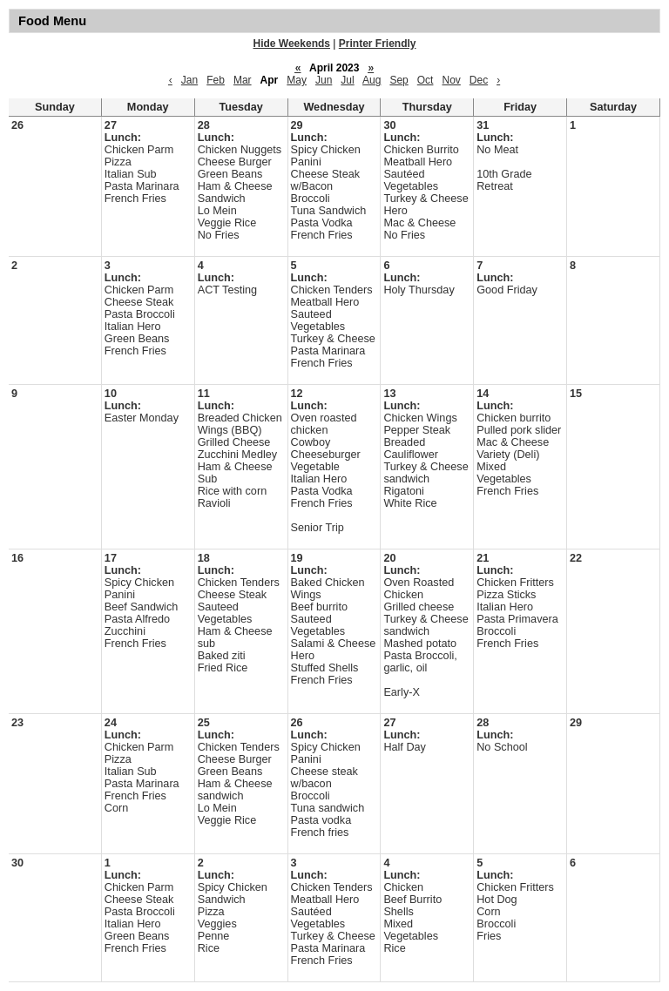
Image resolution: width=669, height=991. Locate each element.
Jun (323, 80)
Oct (425, 80)
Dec (479, 80)
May (297, 80)
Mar (242, 80)
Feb (215, 80)
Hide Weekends (291, 43)
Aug (371, 80)
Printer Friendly (377, 43)
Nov (451, 80)
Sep (398, 80)
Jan (189, 80)
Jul (347, 80)
